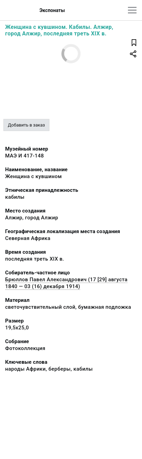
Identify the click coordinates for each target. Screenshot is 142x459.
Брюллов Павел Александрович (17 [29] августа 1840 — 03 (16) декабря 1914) (66, 282)
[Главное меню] (132, 10)
